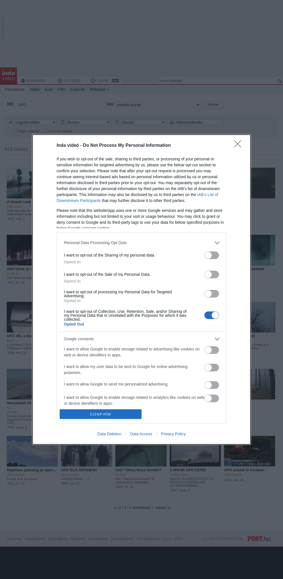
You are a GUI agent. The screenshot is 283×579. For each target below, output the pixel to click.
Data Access (141, 434)
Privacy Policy (173, 434)
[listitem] (141, 243)
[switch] (211, 255)
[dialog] (141, 289)
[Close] (239, 145)
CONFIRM (100, 414)
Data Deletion (109, 434)
